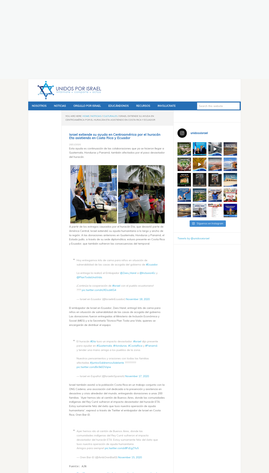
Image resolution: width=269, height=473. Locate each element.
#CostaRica (135, 269)
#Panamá (151, 269)
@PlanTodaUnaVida (89, 200)
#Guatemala (104, 269)
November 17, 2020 (137, 299)
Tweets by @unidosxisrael (193, 161)
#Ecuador (152, 188)
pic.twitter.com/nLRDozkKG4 (99, 213)
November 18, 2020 (138, 222)
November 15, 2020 (130, 380)
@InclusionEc (147, 196)
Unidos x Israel (68, 13)
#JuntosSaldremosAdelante (107, 286)
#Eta (93, 264)
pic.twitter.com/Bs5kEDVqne (94, 290)
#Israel (116, 209)
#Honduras (120, 269)
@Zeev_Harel (128, 196)
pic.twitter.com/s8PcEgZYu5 (122, 371)
